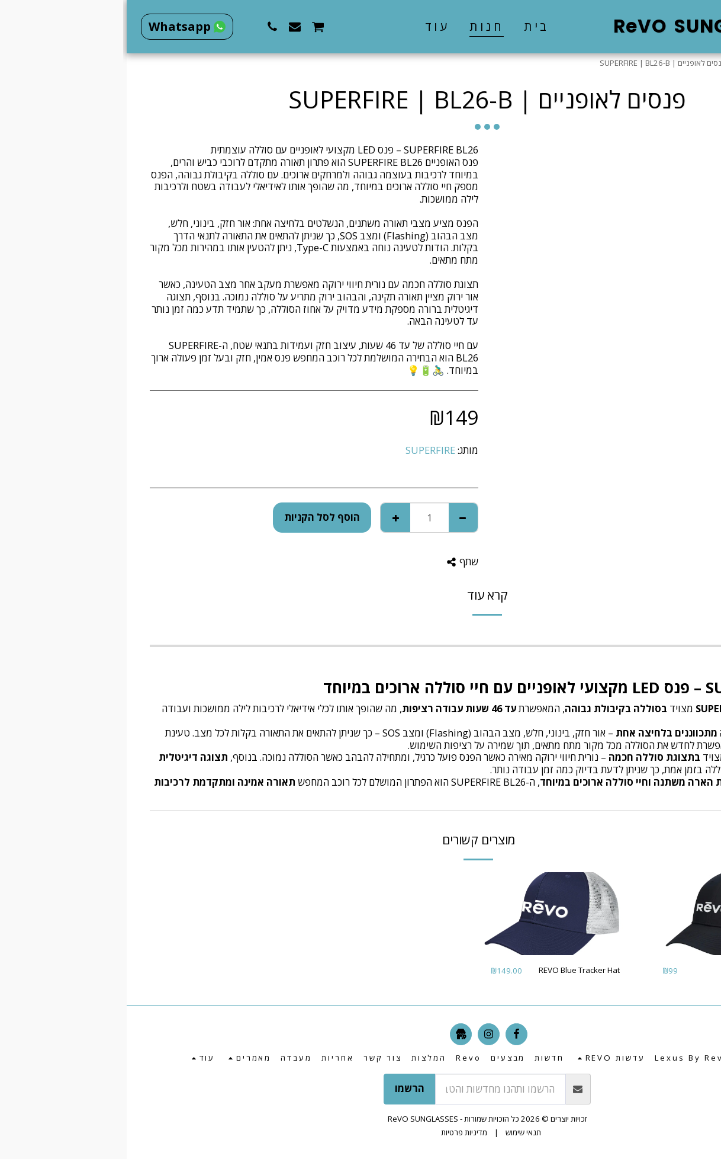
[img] (600, 914)
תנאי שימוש (396, 1132)
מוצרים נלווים (630, 62)
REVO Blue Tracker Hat (452, 970)
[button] (259, 26)
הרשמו (283, 1088)
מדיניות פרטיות (337, 1132)
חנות (669, 62)
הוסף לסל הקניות (195, 517)
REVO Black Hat (637, 970)
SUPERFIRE (304, 450)
